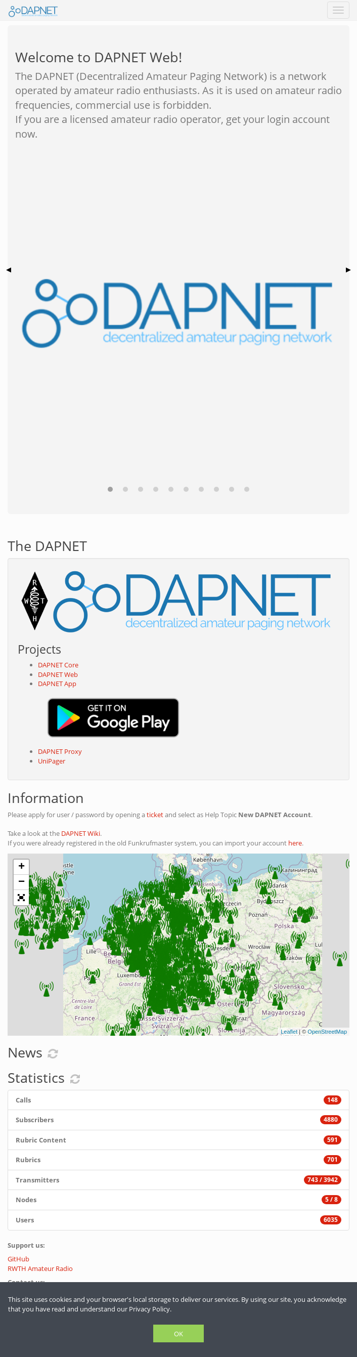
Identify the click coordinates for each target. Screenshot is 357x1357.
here (295, 842)
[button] (110, 489)
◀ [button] (8, 269)
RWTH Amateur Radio (40, 1268)
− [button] (21, 882)
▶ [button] (348, 269)
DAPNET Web (58, 674)
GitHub (18, 1258)
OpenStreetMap (327, 1032)
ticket (155, 814)
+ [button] (21, 867)
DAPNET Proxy (60, 751)
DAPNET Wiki (80, 833)
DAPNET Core (58, 664)
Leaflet (289, 1032)
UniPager (51, 761)
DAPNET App (57, 683)
